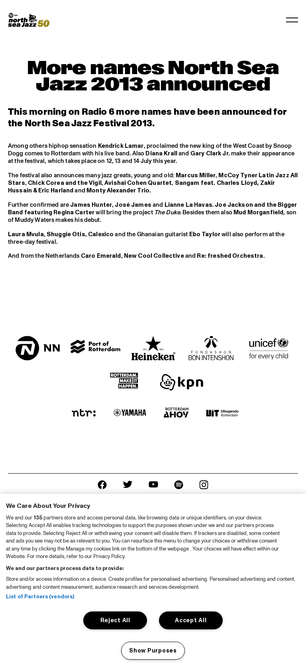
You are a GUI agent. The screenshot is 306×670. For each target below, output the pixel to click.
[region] (153, 582)
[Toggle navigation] (292, 20)
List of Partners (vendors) (40, 596)
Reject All (115, 620)
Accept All (190, 620)
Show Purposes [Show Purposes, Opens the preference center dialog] (153, 650)
